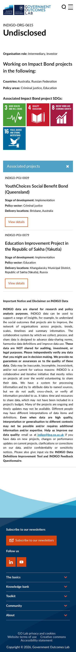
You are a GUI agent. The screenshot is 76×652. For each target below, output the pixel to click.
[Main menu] (70, 7)
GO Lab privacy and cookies (37, 633)
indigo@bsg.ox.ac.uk (51, 434)
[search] (63, 7)
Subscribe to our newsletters (31, 540)
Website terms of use (22, 637)
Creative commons (53, 637)
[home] (27, 10)
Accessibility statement (36, 640)
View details (16, 222)
